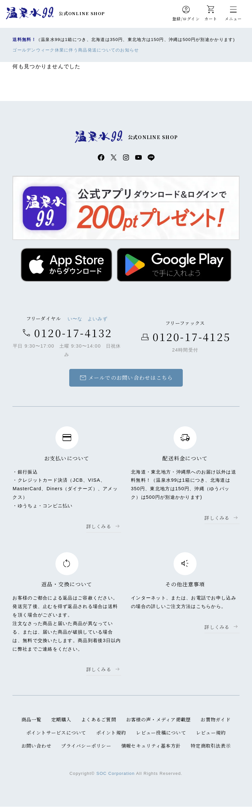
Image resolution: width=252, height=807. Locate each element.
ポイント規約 (111, 732)
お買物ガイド (216, 719)
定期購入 (61, 719)
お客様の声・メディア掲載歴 (158, 719)
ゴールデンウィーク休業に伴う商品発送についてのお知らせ (75, 50)
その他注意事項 (185, 584)
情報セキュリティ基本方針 (151, 745)
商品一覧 (31, 719)
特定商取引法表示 (211, 745)
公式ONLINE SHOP (82, 13)
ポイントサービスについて (56, 732)
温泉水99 (29, 13)
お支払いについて (67, 458)
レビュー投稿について (161, 732)
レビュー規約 (211, 732)
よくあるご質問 (98, 719)
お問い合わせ (36, 745)
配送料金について (185, 458)
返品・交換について (67, 584)
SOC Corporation (115, 773)
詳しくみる (98, 526)
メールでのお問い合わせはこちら (126, 378)
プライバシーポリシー (86, 745)
